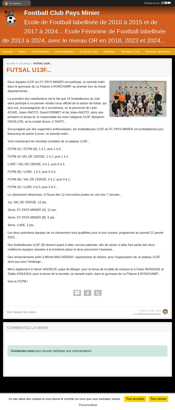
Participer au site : (157, 3)
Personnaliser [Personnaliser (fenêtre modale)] (88, 405)
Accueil (7, 51)
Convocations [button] (40, 51)
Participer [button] (109, 51)
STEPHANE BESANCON (149, 314)
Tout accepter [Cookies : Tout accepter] (135, 398)
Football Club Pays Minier (62, 13)
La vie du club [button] (88, 51)
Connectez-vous (22, 351)
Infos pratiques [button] (64, 51)
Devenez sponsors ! (158, 51)
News (21, 51)
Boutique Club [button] (130, 51)
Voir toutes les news (21, 312)
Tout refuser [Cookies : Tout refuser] (158, 398)
